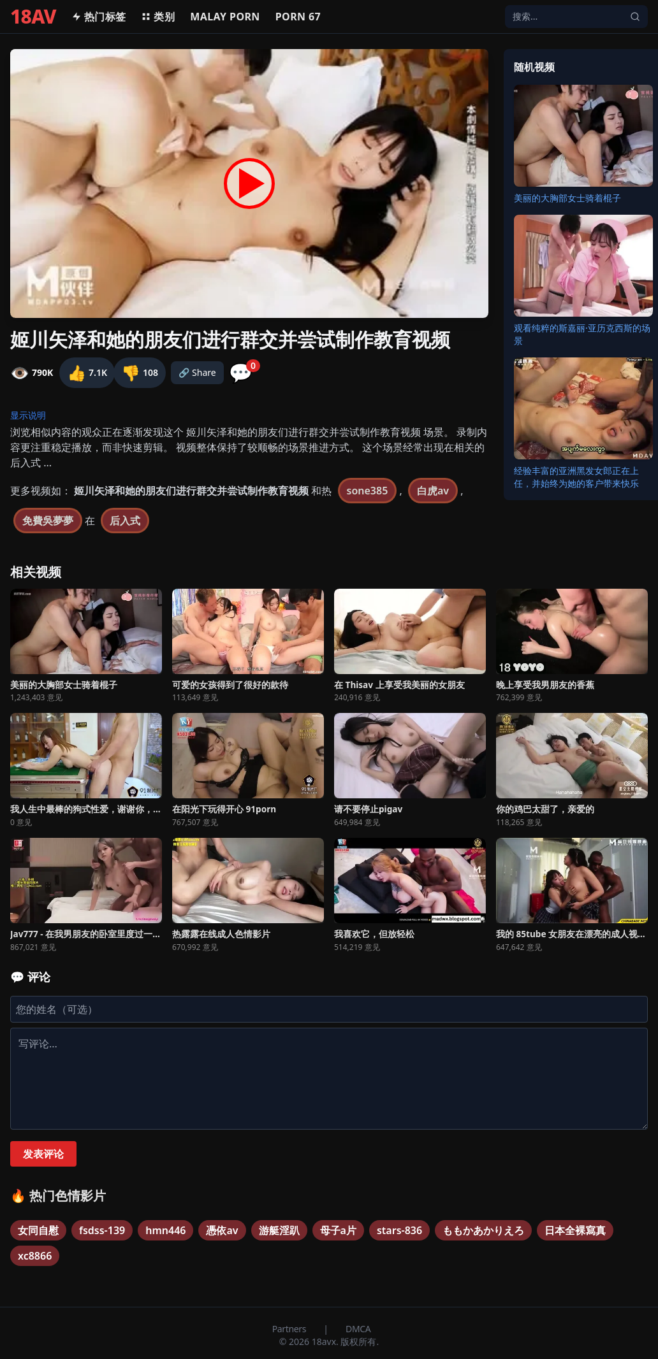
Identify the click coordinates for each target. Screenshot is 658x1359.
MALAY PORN (225, 17)
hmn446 (165, 1230)
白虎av (433, 491)
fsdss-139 (102, 1230)
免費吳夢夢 (47, 521)
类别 (158, 17)
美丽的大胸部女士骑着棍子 (567, 198)
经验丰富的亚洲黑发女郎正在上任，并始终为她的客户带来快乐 (576, 476)
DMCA (358, 1329)
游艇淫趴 (279, 1230)
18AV (33, 16)
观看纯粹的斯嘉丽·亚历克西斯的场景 (582, 334)
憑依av (222, 1230)
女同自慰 (38, 1230)
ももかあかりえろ (483, 1230)
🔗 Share (197, 372)
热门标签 (98, 17)
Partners (290, 1329)
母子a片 (338, 1230)
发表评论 (43, 1154)
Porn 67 (298, 17)
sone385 (367, 491)
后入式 (125, 521)
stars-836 (399, 1230)
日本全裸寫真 (575, 1230)
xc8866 (35, 1256)
